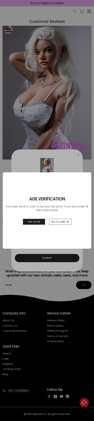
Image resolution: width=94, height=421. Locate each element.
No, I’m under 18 (60, 221)
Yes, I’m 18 (34, 221)
